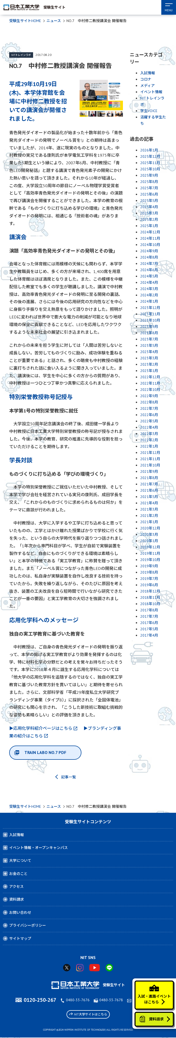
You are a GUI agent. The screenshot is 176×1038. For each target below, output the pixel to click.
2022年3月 (149, 433)
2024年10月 (150, 244)
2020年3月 (149, 534)
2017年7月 (149, 616)
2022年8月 (149, 402)
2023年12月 (150, 307)
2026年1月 (149, 150)
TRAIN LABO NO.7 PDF (45, 753)
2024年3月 (149, 288)
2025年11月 (150, 162)
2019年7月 (149, 578)
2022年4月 (149, 427)
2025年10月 (150, 169)
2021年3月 (149, 509)
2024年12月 (150, 232)
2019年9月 (149, 566)
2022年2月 (149, 440)
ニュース (53, 20)
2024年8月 (149, 257)
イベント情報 (151, 92)
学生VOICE (148, 110)
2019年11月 (150, 553)
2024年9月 (149, 251)
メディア (147, 85)
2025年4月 (149, 207)
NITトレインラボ (21, 55)
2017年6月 (149, 622)
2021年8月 (149, 477)
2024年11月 (150, 238)
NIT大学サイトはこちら (88, 1015)
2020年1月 (149, 540)
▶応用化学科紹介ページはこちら (40, 728)
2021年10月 (150, 465)
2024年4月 (149, 282)
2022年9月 (149, 396)
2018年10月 (150, 603)
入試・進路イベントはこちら (153, 994)
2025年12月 (150, 156)
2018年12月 (150, 591)
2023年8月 (149, 333)
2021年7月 (149, 484)
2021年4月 (149, 503)
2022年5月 (149, 421)
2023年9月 (149, 326)
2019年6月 (149, 585)
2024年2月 (149, 295)
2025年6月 (149, 194)
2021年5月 (149, 496)
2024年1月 (149, 301)
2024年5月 (149, 276)
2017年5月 (149, 629)
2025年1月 (149, 225)
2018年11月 (150, 597)
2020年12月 (150, 528)
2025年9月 (149, 175)
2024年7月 (149, 263)
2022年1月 (149, 446)
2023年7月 (149, 339)
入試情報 (147, 73)
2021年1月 (149, 522)
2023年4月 (149, 351)
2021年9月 (149, 471)
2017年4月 (149, 635)
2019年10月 (150, 559)
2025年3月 (149, 213)
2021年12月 (150, 452)
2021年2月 (149, 515)
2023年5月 (149, 345)
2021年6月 (149, 490)
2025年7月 (149, 188)
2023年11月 (150, 314)
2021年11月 (150, 459)
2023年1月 (149, 370)
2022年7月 (149, 408)
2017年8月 (149, 610)
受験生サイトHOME (25, 20)
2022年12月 (150, 377)
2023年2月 (149, 364)
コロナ (145, 79)
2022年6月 (149, 414)
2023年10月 (150, 320)
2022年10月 (150, 389)
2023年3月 (149, 358)
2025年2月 (149, 219)
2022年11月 (150, 383)
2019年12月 (150, 547)
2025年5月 (149, 200)
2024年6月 (149, 270)
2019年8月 (149, 572)
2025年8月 (149, 181)
